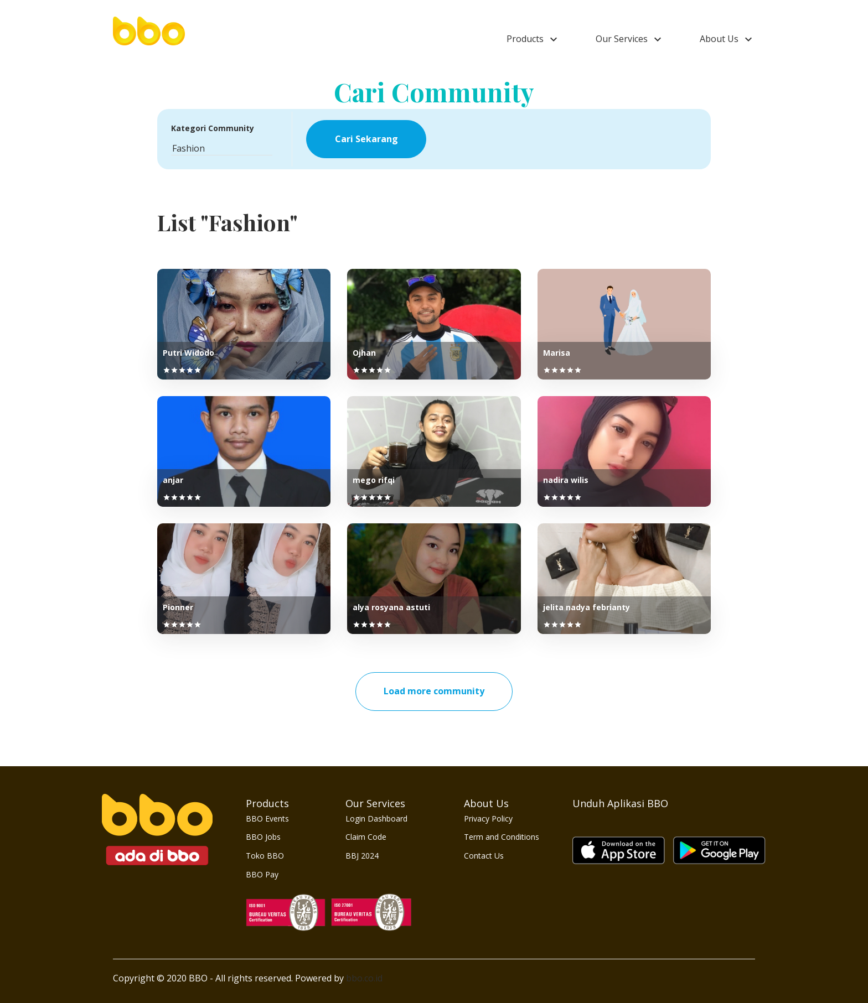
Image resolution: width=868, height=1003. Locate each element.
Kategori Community (212, 128)
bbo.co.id (364, 978)
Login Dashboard (376, 818)
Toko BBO (265, 855)
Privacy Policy (488, 818)
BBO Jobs (263, 836)
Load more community (434, 691)
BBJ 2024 (362, 855)
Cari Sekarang (366, 139)
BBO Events (267, 818)
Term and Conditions (501, 836)
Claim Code (365, 836)
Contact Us (484, 855)
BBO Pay (262, 874)
